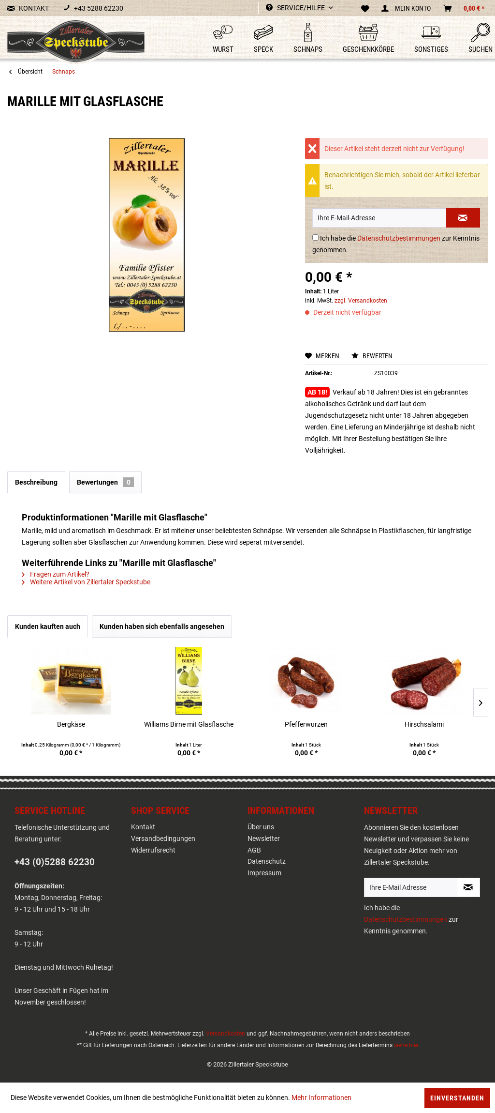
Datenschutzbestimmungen (398, 238)
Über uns (261, 827)
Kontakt (143, 827)
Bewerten (372, 356)
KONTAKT (28, 8)
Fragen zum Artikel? (55, 574)
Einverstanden (457, 1098)
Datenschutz (267, 861)
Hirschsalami (424, 724)
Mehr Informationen (321, 1097)
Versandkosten (225, 1033)
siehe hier (406, 1045)
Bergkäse (71, 724)
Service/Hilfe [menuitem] (296, 8)
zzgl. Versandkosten (361, 300)
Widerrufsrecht (153, 850)
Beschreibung (36, 482)
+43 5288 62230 (93, 8)
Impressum (264, 873)
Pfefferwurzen (306, 724)
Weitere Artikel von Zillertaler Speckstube (86, 582)
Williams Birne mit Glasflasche (188, 724)
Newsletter (264, 838)
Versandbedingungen (163, 838)
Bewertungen (105, 482)
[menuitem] (214, 39)
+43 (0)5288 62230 (55, 862)
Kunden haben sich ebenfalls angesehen (162, 626)
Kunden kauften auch (47, 626)
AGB (254, 850)
